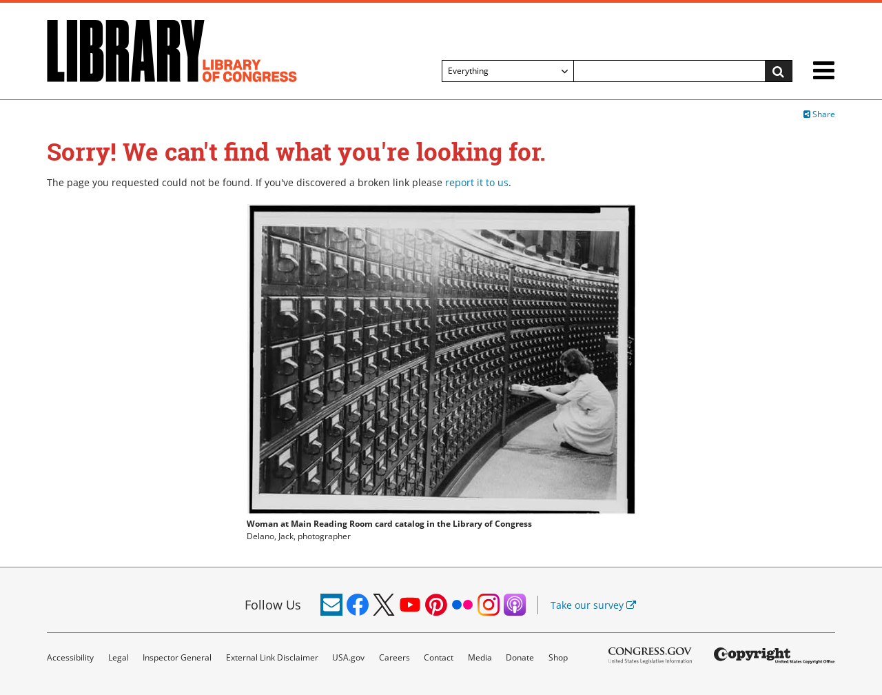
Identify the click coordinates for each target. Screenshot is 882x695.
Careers (394, 657)
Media (480, 657)
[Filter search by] (507, 71)
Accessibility (70, 657)
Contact (438, 657)
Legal (118, 657)
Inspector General (177, 657)
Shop (558, 657)
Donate (520, 657)
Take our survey (593, 605)
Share (819, 114)
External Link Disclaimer (272, 657)
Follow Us (273, 604)
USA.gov (348, 657)
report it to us (477, 182)
